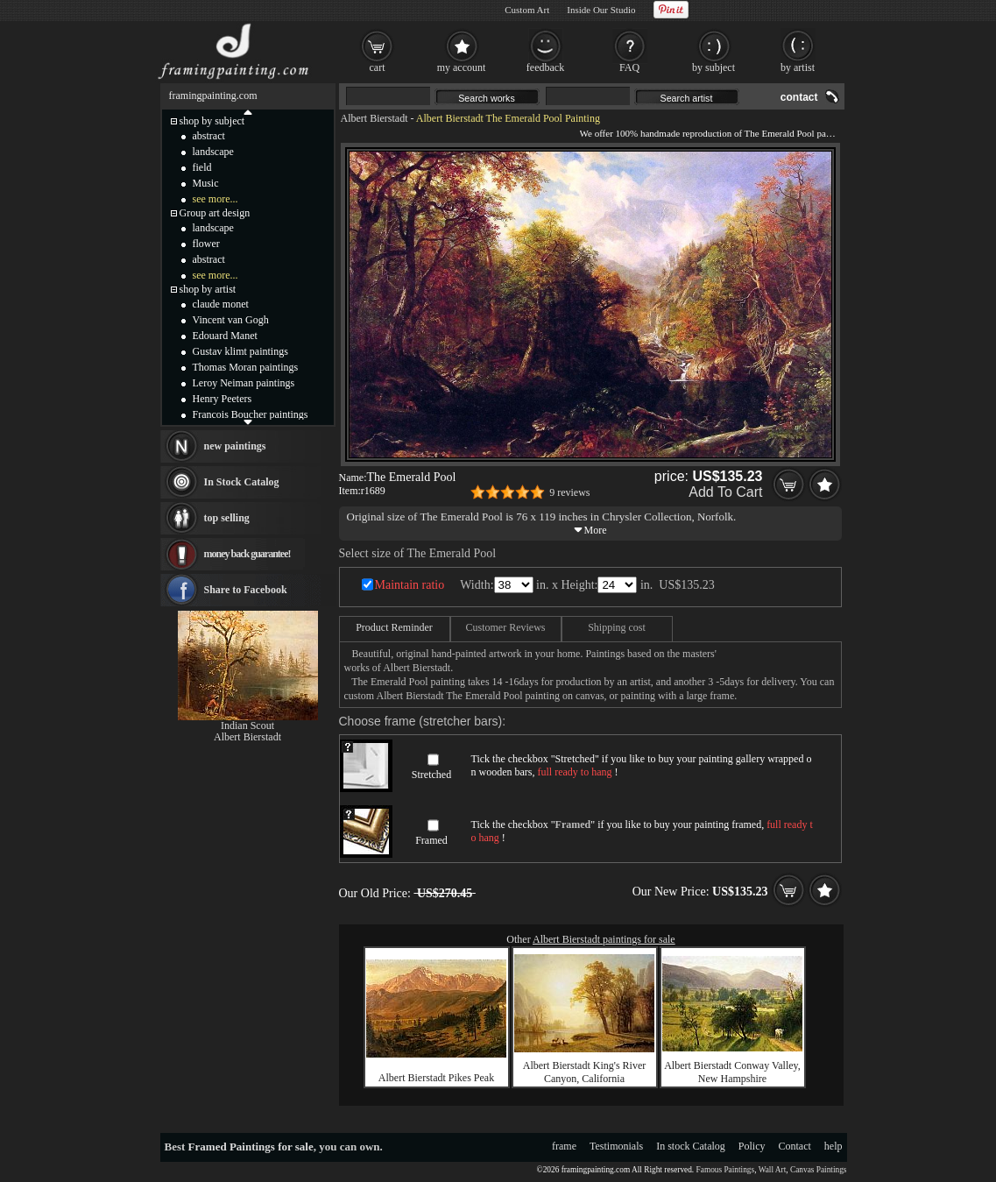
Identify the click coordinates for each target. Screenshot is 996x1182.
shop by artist (208, 289)
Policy (752, 1146)
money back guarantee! (247, 554)
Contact (795, 1146)
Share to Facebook (245, 590)
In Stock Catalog (241, 482)
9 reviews (569, 492)
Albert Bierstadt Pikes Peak (436, 1078)
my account (461, 67)
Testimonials (616, 1146)
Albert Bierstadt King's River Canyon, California (584, 1072)
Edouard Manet (225, 335)
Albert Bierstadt (374, 118)
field (202, 167)
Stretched (431, 774)
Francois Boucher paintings (250, 414)
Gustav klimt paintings (240, 351)
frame (564, 1146)
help (833, 1146)
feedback (545, 67)
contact (799, 97)
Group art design (215, 213)
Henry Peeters (222, 399)
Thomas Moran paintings (246, 367)
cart (377, 67)
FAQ (629, 67)
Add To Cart (725, 492)
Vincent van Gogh (231, 320)
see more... (215, 199)
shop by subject (212, 121)
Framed (431, 840)
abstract (209, 136)
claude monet (221, 304)
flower (206, 243)
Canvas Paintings (818, 1169)
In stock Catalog (690, 1146)
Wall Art (773, 1169)
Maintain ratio (410, 584)
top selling (227, 518)
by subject (713, 67)
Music (206, 183)
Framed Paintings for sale (251, 1146)
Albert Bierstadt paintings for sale (604, 939)
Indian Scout (247, 725)
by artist (798, 67)
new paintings (235, 446)
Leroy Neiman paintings (244, 383)
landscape (213, 151)
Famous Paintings (725, 1169)
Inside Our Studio (601, 9)
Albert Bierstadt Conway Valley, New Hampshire (732, 1072)
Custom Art (527, 9)
